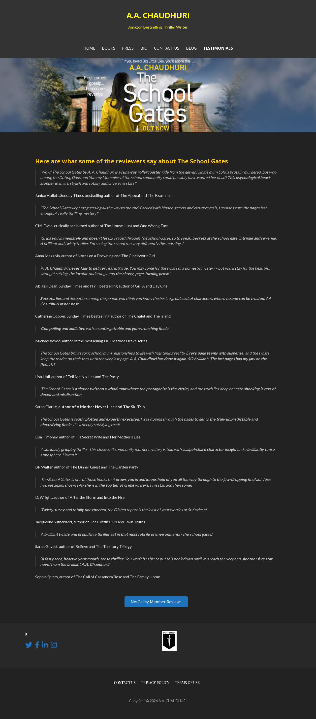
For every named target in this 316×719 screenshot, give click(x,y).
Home (89, 48)
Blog (191, 48)
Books (108, 48)
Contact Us (166, 48)
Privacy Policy (155, 682)
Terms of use (187, 682)
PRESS (128, 48)
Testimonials (218, 48)
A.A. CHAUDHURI (158, 15)
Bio (143, 48)
